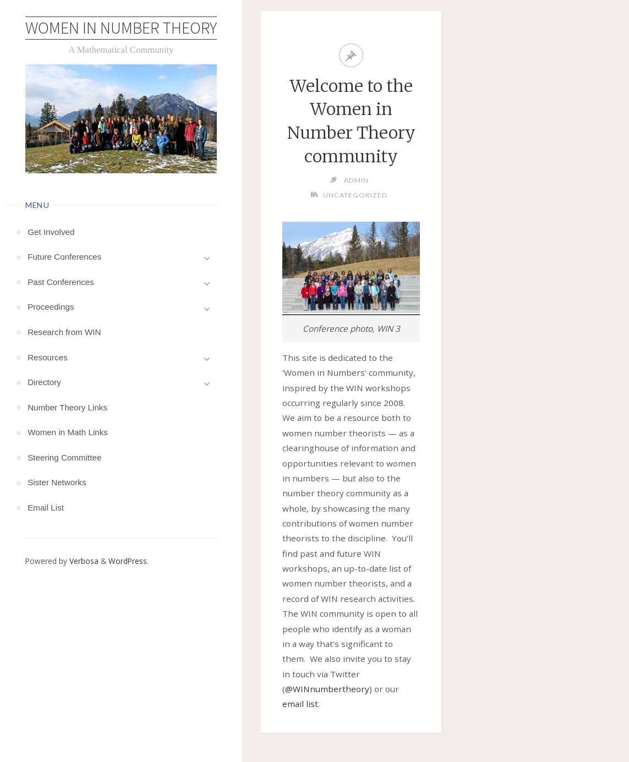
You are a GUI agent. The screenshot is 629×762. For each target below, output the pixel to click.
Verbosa (83, 561)
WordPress (127, 561)
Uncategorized (355, 195)
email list (300, 703)
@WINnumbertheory (327, 688)
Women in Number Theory (121, 27)
